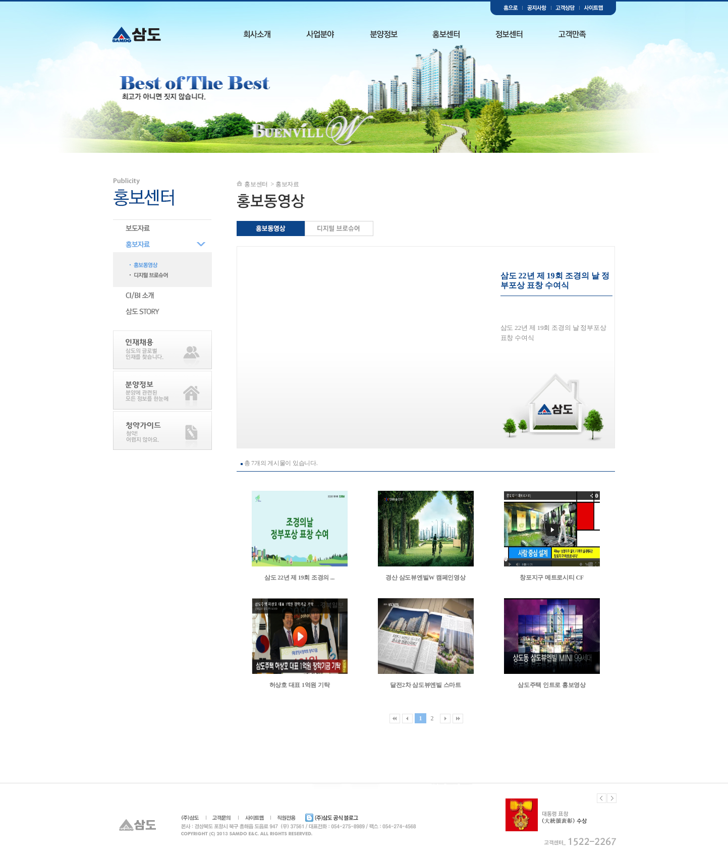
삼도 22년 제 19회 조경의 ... (299, 577)
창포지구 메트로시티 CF (552, 577)
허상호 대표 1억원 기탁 (299, 685)
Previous (601, 798)
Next (612, 798)
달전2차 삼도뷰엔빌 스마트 (425, 685)
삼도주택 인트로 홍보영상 (552, 685)
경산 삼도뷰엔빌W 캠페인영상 (425, 577)
